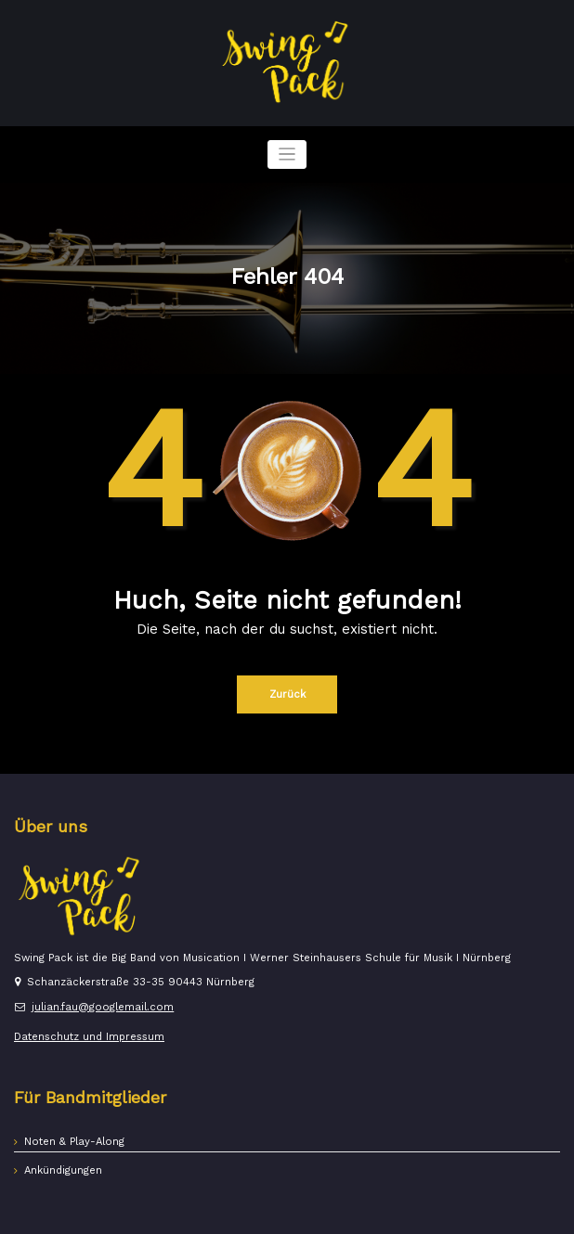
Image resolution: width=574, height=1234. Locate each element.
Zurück (287, 694)
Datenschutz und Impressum (89, 1037)
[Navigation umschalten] (287, 154)
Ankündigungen (63, 1170)
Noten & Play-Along (74, 1142)
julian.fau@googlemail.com (103, 1007)
